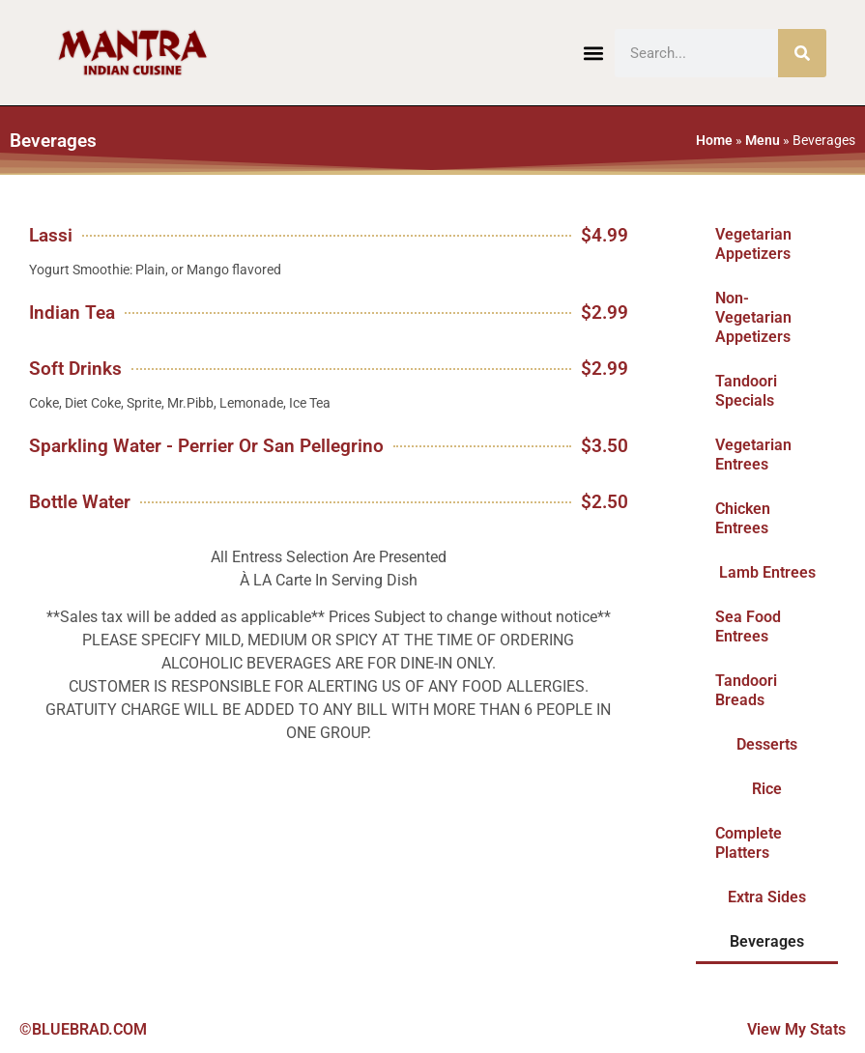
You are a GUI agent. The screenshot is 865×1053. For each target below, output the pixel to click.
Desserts (766, 744)
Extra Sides (767, 897)
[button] (594, 53)
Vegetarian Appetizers (753, 244)
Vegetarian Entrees (753, 454)
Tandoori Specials (746, 391)
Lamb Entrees (767, 572)
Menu (762, 140)
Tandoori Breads (746, 690)
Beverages (767, 941)
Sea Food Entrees (748, 626)
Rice (767, 789)
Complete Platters (748, 843)
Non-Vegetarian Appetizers (753, 317)
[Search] (802, 53)
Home (714, 140)
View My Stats (796, 1029)
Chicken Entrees (742, 518)
